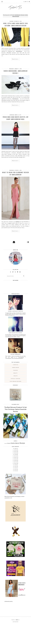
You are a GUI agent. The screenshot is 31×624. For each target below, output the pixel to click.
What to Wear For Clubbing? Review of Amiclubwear (15, 173)
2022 (15, 454)
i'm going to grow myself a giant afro (15, 311)
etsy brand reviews (15, 381)
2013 (15, 467)
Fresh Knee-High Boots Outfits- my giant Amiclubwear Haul (15, 118)
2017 (15, 461)
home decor (15, 367)
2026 (15, 448)
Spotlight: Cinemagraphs (15, 354)
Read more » (15, 59)
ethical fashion (15, 378)
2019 (15, 458)
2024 (15, 451)
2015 (15, 464)
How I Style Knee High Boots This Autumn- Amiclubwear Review (15, 24)
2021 (15, 455)
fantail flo (13, 619)
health (15, 375)
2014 (15, 466)
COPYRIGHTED (15, 621)
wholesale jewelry (9, 601)
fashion (15, 370)
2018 (15, 460)
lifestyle (15, 364)
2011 (15, 470)
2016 (15, 463)
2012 (15, 469)
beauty (16, 373)
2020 (15, 457)
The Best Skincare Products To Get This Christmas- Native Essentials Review (15, 409)
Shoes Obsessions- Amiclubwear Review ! (15, 72)
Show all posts (15, 16)
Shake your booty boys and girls (15, 332)
